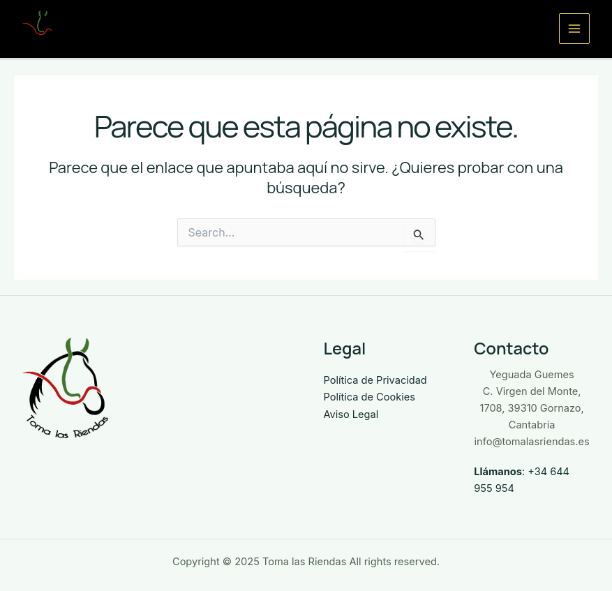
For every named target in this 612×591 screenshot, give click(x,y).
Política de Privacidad (375, 380)
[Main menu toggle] (574, 28)
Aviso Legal (351, 414)
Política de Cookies (369, 397)
